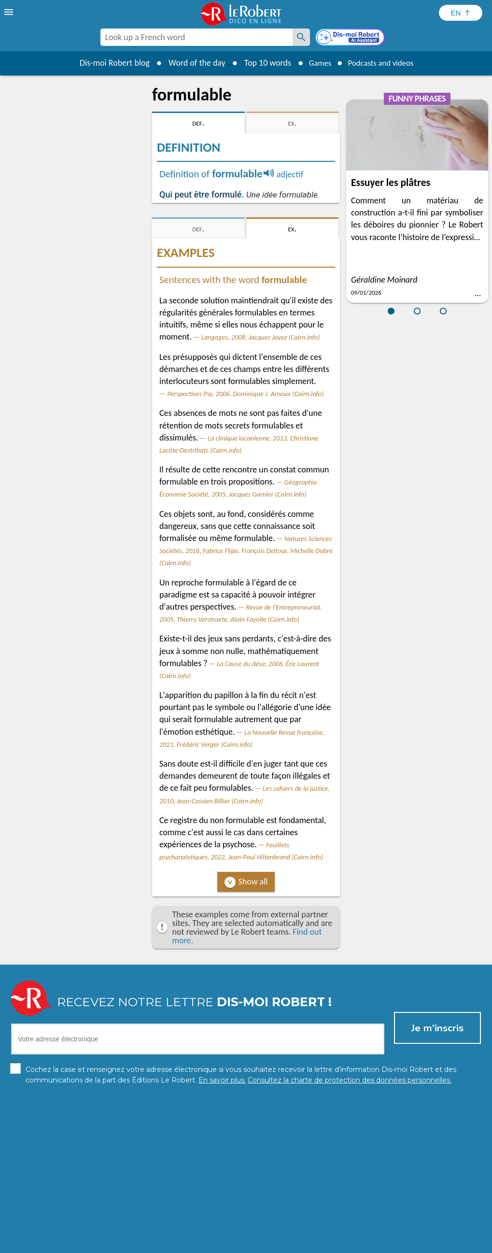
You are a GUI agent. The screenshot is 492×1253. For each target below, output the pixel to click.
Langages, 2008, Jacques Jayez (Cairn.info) (260, 337)
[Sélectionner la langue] (460, 13)
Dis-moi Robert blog (109, 62)
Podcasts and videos (382, 62)
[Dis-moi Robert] (351, 38)
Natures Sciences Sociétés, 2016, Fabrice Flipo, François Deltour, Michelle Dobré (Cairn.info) (246, 550)
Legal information (204, 1243)
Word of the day (191, 62)
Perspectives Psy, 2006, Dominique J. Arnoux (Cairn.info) (245, 393)
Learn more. (370, 1228)
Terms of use (329, 1243)
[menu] (9, 12)
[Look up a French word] (301, 37)
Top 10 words (262, 62)
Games (316, 62)
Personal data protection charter (120, 1243)
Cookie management (271, 1243)
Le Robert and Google (389, 1243)
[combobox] (196, 37)
